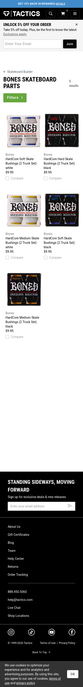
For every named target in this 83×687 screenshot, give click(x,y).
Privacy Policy (67, 643)
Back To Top (41, 652)
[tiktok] (31, 632)
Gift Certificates (18, 534)
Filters (15, 97)
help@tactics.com (20, 600)
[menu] (75, 14)
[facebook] (72, 633)
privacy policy (25, 683)
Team (11, 550)
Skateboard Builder (18, 71)
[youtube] (51, 633)
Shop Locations (18, 616)
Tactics (21, 14)
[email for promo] (32, 44)
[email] (41, 506)
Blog (11, 542)
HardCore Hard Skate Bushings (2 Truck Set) (62, 139)
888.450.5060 (17, 592)
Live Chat (14, 608)
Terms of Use (48, 643)
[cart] (63, 14)
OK (72, 674)
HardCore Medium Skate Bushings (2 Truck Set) (24, 218)
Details (60, 3)
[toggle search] (50, 14)
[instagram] (11, 632)
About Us (14, 526)
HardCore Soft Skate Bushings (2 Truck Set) (24, 139)
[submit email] (70, 505)
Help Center (16, 558)
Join (69, 44)
